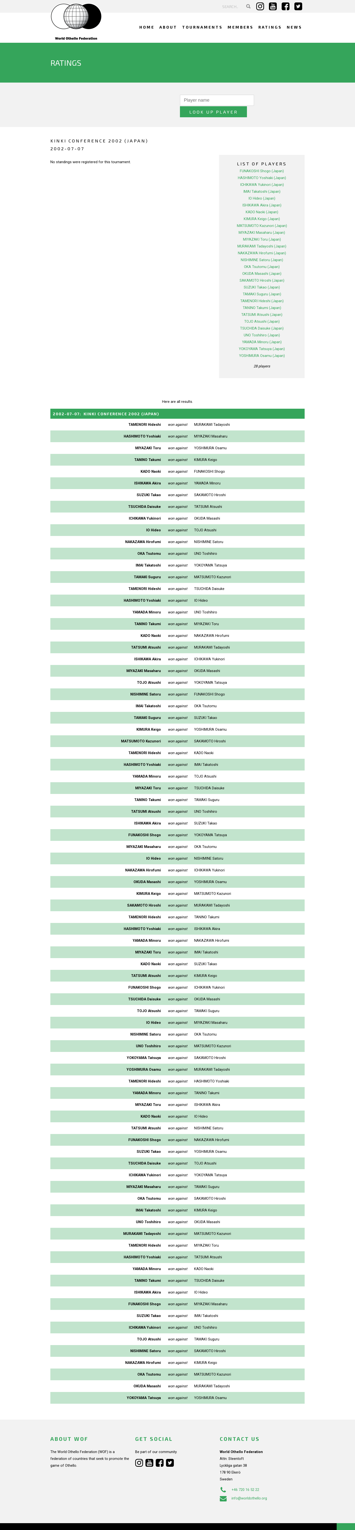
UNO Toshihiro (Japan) (262, 323)
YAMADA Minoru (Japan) (262, 330)
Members (241, 27)
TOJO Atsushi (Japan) (262, 310)
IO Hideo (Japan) (261, 187)
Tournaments (202, 27)
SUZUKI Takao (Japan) (262, 276)
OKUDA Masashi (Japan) (261, 262)
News (294, 27)
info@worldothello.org (243, 1486)
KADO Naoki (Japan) (262, 200)
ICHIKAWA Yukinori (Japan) (262, 173)
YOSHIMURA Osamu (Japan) (262, 344)
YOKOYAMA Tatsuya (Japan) (262, 337)
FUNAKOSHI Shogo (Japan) (262, 159)
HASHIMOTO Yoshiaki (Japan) (262, 166)
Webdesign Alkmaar (71, 1521)
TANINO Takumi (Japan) (262, 296)
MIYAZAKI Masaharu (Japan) (262, 221)
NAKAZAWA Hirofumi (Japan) (262, 241)
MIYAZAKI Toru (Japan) (262, 228)
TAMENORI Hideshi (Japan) (262, 289)
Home (147, 27)
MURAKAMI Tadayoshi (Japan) (261, 235)
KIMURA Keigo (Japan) (262, 207)
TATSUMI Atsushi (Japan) (261, 303)
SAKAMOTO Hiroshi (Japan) (262, 269)
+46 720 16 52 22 (239, 1478)
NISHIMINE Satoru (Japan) (262, 248)
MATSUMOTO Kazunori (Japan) (262, 214)
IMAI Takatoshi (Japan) (261, 180)
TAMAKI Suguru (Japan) (262, 282)
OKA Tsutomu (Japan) (262, 255)
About (168, 27)
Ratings (270, 27)
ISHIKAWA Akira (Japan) (261, 194)
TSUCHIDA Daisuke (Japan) (262, 317)
